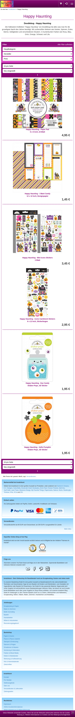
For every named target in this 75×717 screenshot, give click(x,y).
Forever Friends (53, 488)
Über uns (7, 686)
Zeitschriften (8, 664)
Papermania (48, 490)
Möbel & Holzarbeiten (11, 620)
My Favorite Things (37, 490)
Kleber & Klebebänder (11, 656)
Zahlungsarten (8, 691)
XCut (15, 492)
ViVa (11, 492)
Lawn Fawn (15, 490)
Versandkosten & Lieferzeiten (13, 688)
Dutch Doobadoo (33, 488)
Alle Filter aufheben (65, 44)
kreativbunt (12, 9)
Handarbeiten (8, 617)
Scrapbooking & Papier (11, 606)
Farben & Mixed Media (11, 653)
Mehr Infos (67, 529)
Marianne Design (25, 490)
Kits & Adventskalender (11, 661)
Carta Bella (17, 488)
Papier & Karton (9, 636)
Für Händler (8, 680)
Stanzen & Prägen (10, 644)
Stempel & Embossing (11, 642)
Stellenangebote (9, 683)
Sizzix (61, 490)
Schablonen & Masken (11, 647)
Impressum (7, 704)
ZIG (21, 492)
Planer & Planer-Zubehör (12, 639)
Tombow (6, 492)
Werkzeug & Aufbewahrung (13, 659)
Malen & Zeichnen (10, 609)
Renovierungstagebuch (11, 623)
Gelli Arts (62, 488)
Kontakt (6, 677)
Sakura (55, 490)
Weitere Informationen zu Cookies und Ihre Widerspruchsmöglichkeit (47, 715)
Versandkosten (31, 476)
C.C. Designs (8, 488)
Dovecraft (24, 488)
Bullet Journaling (9, 612)
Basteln (6, 615)
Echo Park (43, 488)
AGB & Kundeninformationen (13, 707)
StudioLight (67, 490)
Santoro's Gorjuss (63, 486)
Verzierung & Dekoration (12, 650)
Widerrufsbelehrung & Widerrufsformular (17, 710)
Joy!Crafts (7, 490)
